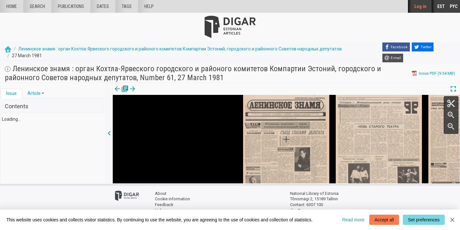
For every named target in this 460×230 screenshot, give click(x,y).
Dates (103, 6)
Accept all (384, 219)
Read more (353, 219)
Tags (127, 6)
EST (441, 6)
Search (37, 6)
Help (149, 6)
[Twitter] (422, 46)
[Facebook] (396, 46)
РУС (453, 6)
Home (11, 6)
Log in (420, 6)
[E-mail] (392, 58)
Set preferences (424, 219)
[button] (42, 93)
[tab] (11, 93)
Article (34, 93)
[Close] (452, 220)
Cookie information (172, 198)
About (160, 193)
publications (71, 6)
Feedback (164, 204)
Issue (11, 93)
